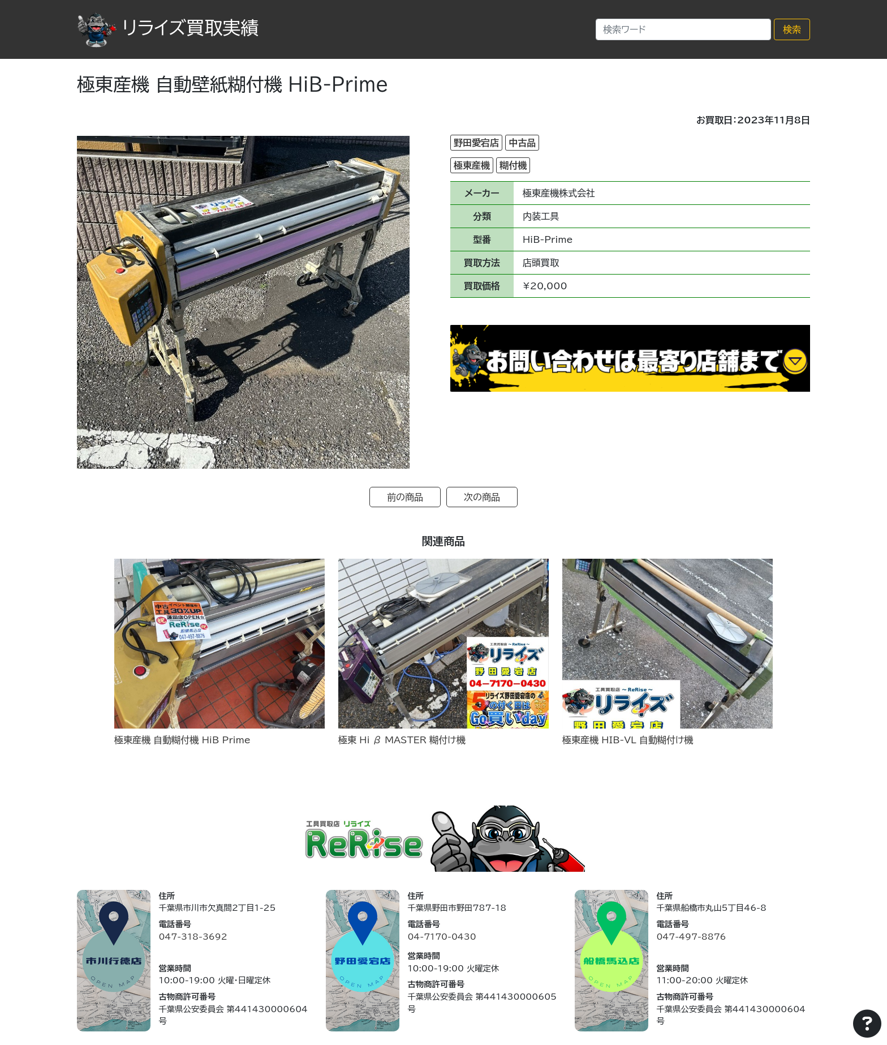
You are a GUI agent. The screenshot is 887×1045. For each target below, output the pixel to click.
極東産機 (472, 165)
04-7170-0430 (441, 936)
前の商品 (405, 497)
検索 (792, 29)
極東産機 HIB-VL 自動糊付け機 (627, 739)
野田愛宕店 (476, 142)
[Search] (683, 29)
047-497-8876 (691, 936)
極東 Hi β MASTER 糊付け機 (402, 739)
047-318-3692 (192, 936)
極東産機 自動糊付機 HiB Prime (182, 739)
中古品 (522, 142)
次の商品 (482, 497)
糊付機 (513, 165)
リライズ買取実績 (168, 28)
